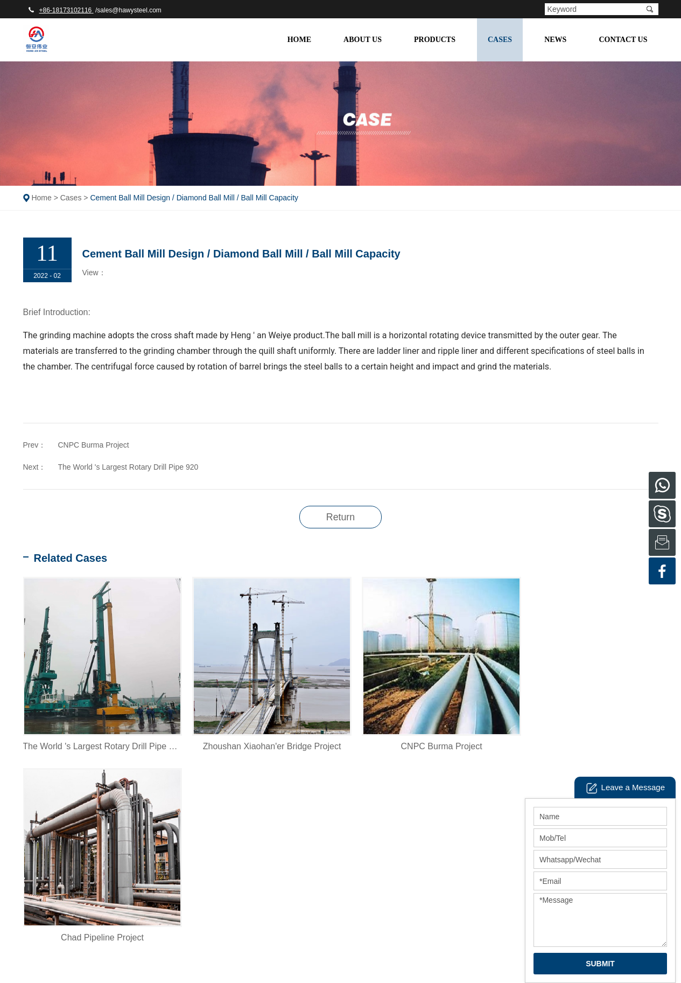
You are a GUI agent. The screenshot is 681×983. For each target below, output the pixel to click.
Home (299, 40)
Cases (500, 40)
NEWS (555, 40)
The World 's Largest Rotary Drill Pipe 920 (128, 467)
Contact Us (623, 40)
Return (340, 517)
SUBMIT (600, 963)
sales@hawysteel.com (129, 10)
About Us (362, 40)
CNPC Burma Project (93, 445)
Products (434, 40)
